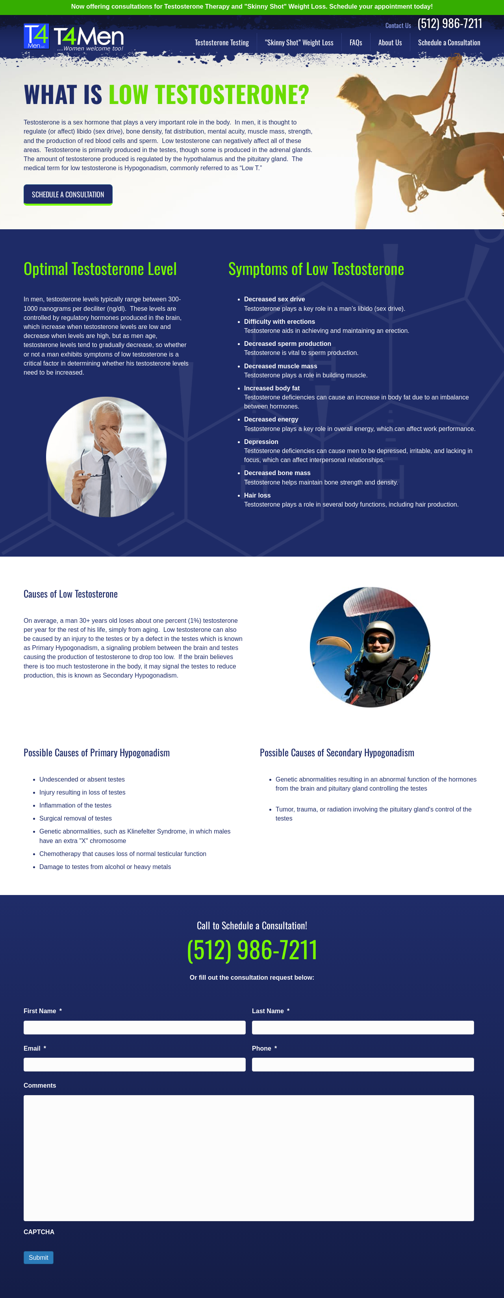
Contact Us (398, 25)
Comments (40, 1085)
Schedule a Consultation (449, 42)
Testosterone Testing (222, 42)
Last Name (270, 1011)
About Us (390, 42)
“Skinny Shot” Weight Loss (299, 42)
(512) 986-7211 (449, 23)
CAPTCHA (39, 1232)
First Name (43, 1011)
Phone (264, 1048)
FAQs (356, 42)
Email (35, 1048)
